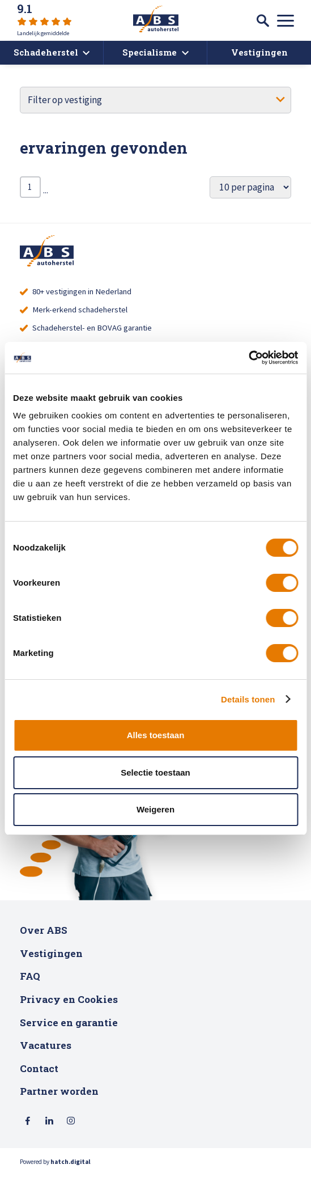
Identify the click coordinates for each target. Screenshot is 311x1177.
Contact (39, 1072)
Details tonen (248, 699)
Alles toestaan (156, 735)
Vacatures (45, 1049)
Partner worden (59, 1095)
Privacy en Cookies (69, 1003)
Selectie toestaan (155, 772)
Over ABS (43, 934)
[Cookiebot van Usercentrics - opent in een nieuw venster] (248, 357)
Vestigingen (51, 957)
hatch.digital (70, 1166)
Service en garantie (69, 1026)
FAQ (30, 980)
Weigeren (155, 809)
